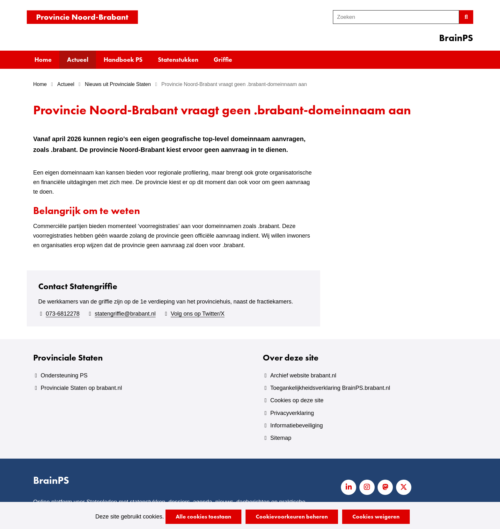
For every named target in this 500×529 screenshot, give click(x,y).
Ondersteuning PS (63, 375)
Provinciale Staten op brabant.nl (81, 388)
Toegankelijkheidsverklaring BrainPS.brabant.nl (330, 388)
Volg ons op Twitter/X (197, 314)
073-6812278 (62, 314)
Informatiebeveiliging (296, 425)
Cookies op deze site (296, 400)
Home (43, 59)
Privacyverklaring (292, 413)
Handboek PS (123, 59)
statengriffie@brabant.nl (125, 314)
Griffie (223, 59)
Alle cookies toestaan (203, 516)
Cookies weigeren (376, 516)
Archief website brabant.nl (303, 375)
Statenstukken (178, 59)
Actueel (77, 59)
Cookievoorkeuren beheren (292, 516)
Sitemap (280, 438)
